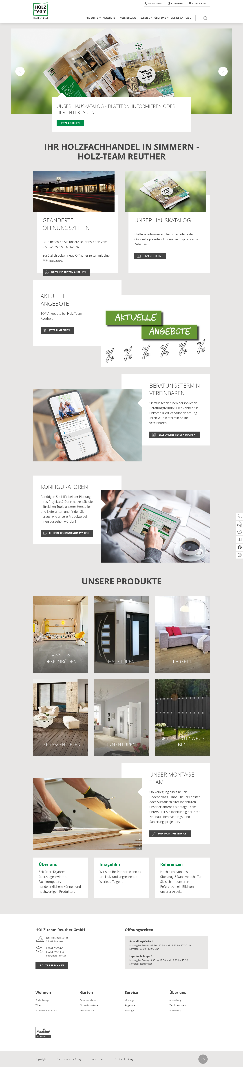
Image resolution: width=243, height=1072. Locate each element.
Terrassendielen (88, 1011)
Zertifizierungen (177, 1016)
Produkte (92, 18)
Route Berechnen (52, 977)
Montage (129, 1011)
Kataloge (129, 1021)
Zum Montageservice (172, 845)
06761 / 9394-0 (153, 3)
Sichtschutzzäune (89, 1016)
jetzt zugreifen (59, 341)
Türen (38, 1016)
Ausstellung (128, 18)
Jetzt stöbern (152, 256)
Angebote (109, 18)
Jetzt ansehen (70, 123)
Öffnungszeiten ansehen (68, 272)
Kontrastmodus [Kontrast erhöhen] (176, 3)
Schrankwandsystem (46, 1021)
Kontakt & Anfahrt (198, 3)
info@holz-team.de (56, 967)
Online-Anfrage (180, 18)
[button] (223, 71)
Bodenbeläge (42, 1011)
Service (145, 18)
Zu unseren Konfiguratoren (69, 544)
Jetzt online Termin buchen (177, 446)
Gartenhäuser (87, 1021)
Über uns (160, 18)
